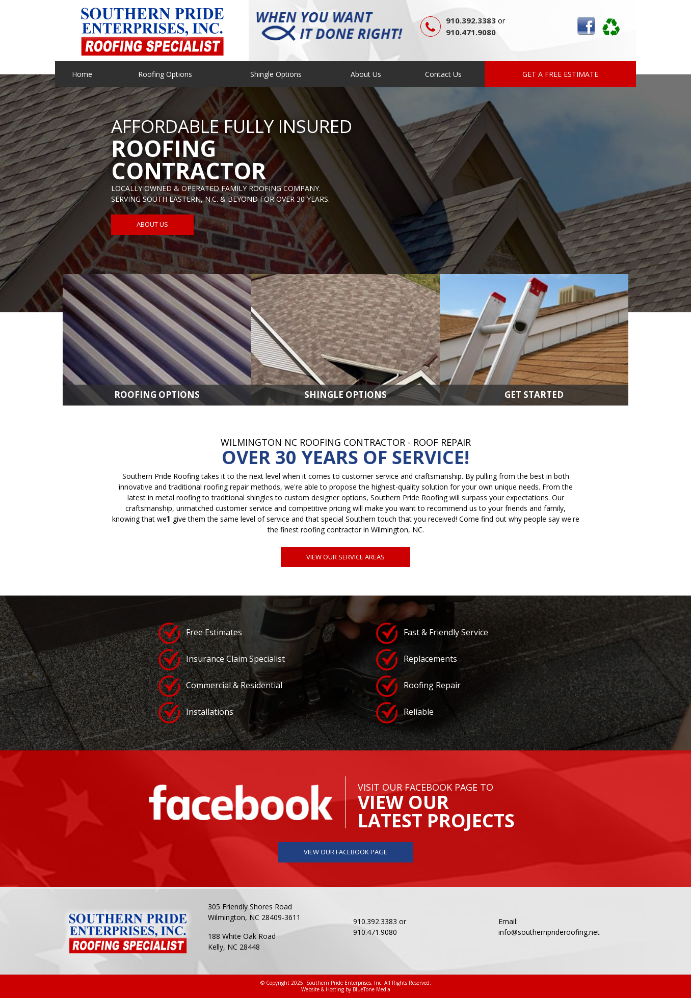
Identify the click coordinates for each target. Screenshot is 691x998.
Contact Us (443, 74)
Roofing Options (165, 74)
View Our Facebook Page (345, 851)
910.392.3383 (471, 20)
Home (82, 74)
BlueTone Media (371, 989)
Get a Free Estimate (560, 74)
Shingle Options (276, 74)
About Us (366, 74)
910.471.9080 (471, 32)
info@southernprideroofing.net (549, 932)
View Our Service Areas (345, 556)
